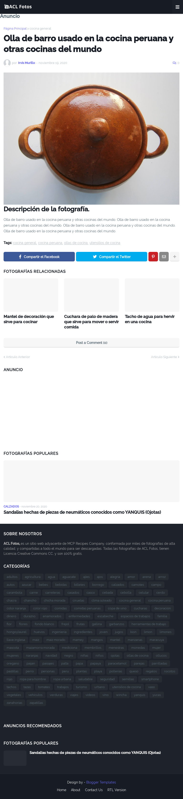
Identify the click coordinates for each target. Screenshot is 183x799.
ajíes (86, 576)
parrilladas (159, 662)
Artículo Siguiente (164, 356)
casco (90, 591)
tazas (27, 686)
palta (64, 662)
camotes (138, 584)
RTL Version (116, 789)
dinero (11, 615)
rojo (9, 678)
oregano (13, 662)
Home (61, 789)
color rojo (40, 607)
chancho (30, 599)
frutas (80, 623)
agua (51, 576)
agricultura (33, 576)
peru (65, 670)
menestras (116, 647)
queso (133, 670)
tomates (44, 686)
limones (165, 631)
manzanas (135, 639)
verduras (56, 694)
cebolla (125, 591)
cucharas (140, 607)
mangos (97, 639)
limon (148, 631)
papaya (95, 662)
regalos (151, 670)
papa (79, 662)
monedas (138, 647)
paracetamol (117, 662)
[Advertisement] (91, 409)
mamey (78, 639)
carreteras (52, 591)
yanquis (139, 694)
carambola (14, 591)
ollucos (161, 654)
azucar (26, 584)
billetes (79, 584)
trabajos (63, 686)
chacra (11, 599)
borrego (98, 584)
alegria (115, 576)
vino (105, 694)
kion (133, 631)
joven (104, 631)
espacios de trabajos (135, 615)
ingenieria (59, 631)
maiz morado (55, 639)
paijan (30, 662)
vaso (151, 686)
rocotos (169, 670)
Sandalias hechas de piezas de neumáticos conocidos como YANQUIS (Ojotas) (82, 511)
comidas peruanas (87, 607)
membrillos (93, 647)
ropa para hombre (33, 678)
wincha (121, 694)
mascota (13, 647)
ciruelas (78, 599)
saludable (85, 678)
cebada (107, 591)
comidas (61, 607)
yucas (156, 694)
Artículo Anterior (18, 356)
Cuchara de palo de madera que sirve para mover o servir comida (90, 321)
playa (98, 670)
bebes (43, 584)
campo (156, 584)
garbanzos (116, 623)
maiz (35, 639)
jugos (119, 631)
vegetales (14, 694)
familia (162, 615)
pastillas (12, 670)
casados (73, 591)
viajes (74, 694)
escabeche (105, 615)
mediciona (69, 647)
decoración (162, 607)
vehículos (35, 694)
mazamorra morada (40, 647)
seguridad (107, 678)
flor (9, 623)
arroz (162, 576)
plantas (81, 670)
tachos (11, 686)
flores (23, 623)
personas (48, 670)
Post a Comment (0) (91, 342)
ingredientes (83, 631)
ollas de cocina (76, 243)
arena (146, 576)
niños (99, 654)
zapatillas (36, 702)
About (75, 789)
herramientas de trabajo (149, 623)
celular (144, 591)
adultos (12, 576)
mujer (156, 647)
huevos (39, 631)
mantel (115, 639)
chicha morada (54, 599)
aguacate (69, 576)
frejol (65, 623)
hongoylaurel (16, 631)
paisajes (48, 662)
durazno (30, 615)
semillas (128, 678)
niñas (84, 654)
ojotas (115, 654)
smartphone (150, 678)
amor (131, 576)
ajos (100, 576)
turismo (81, 686)
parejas (139, 662)
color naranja (16, 607)
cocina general (40, 28)
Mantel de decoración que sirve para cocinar (28, 319)
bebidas (61, 584)
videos (90, 694)
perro (30, 670)
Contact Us (94, 789)
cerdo (160, 591)
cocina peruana (50, 243)
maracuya (157, 639)
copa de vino (117, 607)
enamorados (52, 615)
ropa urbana (62, 678)
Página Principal (15, 28)
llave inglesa (16, 639)
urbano (99, 686)
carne (34, 591)
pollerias (115, 670)
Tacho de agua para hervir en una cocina (151, 319)
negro (68, 654)
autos (11, 584)
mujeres (13, 654)
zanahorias (14, 702)
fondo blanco (44, 623)
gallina (97, 623)
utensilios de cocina (105, 243)
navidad (51, 654)
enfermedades (79, 615)
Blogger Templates (101, 781)
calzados (118, 584)
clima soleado (102, 599)
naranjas (32, 654)
